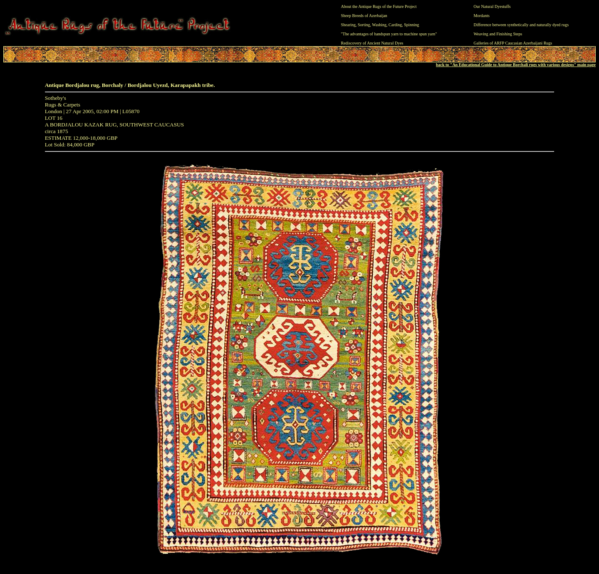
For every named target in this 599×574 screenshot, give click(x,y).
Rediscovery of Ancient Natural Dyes (372, 43)
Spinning (411, 24)
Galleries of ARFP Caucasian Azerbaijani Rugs (512, 43)
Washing (379, 24)
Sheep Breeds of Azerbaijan (364, 15)
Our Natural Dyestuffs (491, 6)
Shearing (348, 24)
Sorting (364, 24)
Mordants (481, 15)
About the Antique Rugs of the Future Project (379, 6)
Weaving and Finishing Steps (497, 34)
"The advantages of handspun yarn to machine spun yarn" (389, 34)
